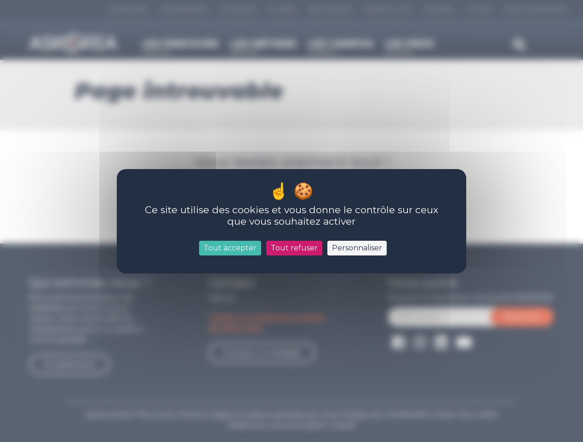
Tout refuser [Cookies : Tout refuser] (294, 248)
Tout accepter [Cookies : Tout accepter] (230, 248)
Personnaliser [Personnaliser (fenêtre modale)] (357, 248)
